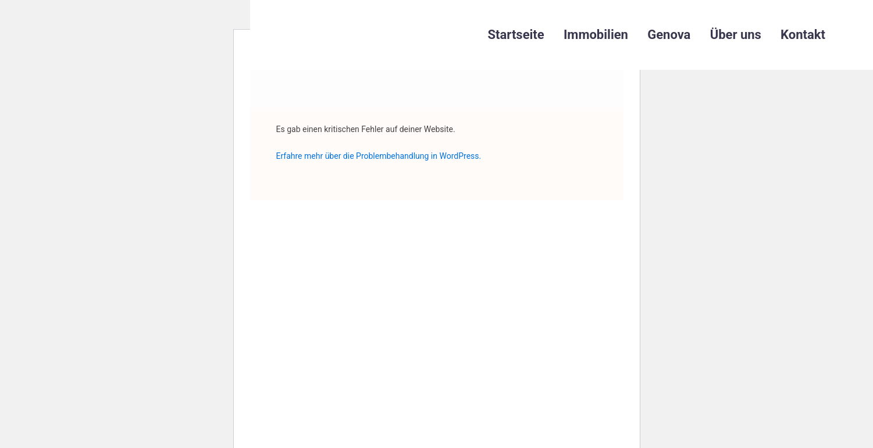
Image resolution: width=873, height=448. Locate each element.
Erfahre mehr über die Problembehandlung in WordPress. (379, 156)
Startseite (516, 34)
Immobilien (596, 34)
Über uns (735, 34)
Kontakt (803, 34)
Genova (668, 34)
